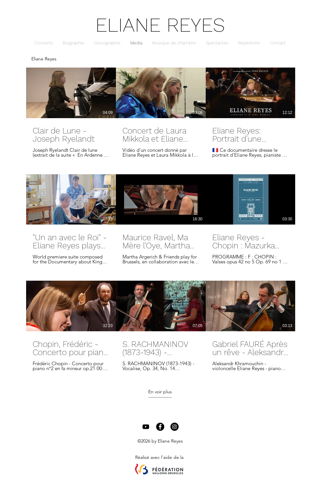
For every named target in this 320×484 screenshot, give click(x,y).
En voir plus (160, 392)
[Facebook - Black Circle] (160, 427)
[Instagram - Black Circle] (174, 427)
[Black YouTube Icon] (146, 427)
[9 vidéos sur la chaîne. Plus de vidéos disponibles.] (160, 219)
